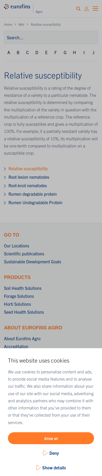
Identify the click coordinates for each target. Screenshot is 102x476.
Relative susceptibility (28, 168)
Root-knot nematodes (27, 185)
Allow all (51, 438)
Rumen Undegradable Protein (35, 202)
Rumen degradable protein (32, 193)
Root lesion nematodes (28, 177)
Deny (54, 453)
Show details (54, 467)
